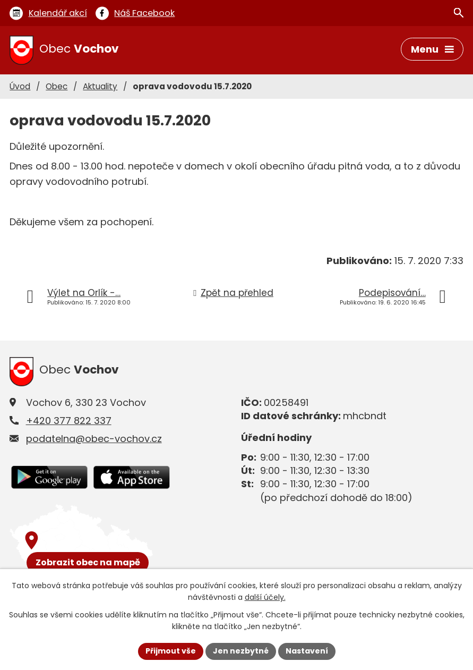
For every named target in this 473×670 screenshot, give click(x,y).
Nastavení (307, 651)
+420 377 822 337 (68, 420)
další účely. (265, 597)
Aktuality (100, 86)
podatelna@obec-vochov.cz (94, 438)
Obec (56, 86)
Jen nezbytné (241, 651)
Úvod (20, 86)
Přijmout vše (170, 651)
